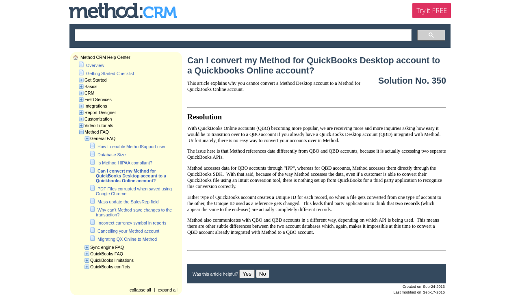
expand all (168, 289)
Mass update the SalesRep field (128, 201)
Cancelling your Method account (128, 231)
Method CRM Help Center (105, 57)
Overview (95, 65)
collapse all (140, 289)
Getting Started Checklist (110, 73)
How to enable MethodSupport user (132, 146)
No (262, 274)
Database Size (112, 154)
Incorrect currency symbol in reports (132, 222)
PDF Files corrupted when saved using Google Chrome (134, 191)
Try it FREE (431, 10)
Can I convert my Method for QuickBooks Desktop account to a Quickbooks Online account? (131, 175)
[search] (242, 35)
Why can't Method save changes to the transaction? (134, 212)
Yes (247, 274)
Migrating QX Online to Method (127, 239)
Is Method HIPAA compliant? (125, 162)
